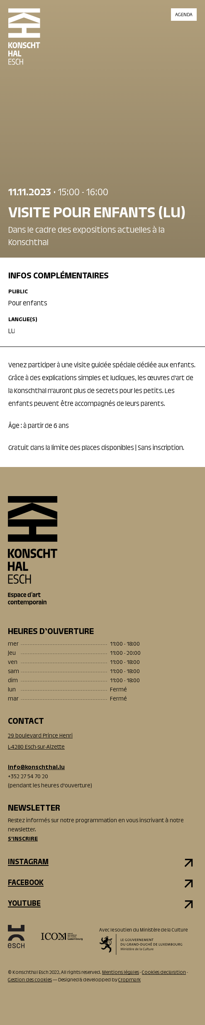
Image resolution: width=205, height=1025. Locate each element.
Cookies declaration (164, 972)
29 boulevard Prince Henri (40, 736)
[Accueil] (24, 43)
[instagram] (102, 862)
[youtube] (102, 904)
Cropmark (129, 980)
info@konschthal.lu (36, 768)
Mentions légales (120, 972)
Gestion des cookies (30, 980)
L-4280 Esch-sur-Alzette (36, 747)
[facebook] (102, 883)
